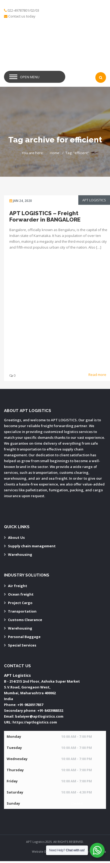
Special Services (22, 645)
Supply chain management (32, 546)
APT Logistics (94, 200)
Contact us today (21, 16)
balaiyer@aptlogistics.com (39, 716)
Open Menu (29, 77)
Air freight (17, 585)
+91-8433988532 (50, 710)
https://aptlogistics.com (35, 722)
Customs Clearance (25, 619)
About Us (16, 537)
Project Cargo (20, 602)
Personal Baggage (24, 636)
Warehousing (20, 554)
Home (54, 152)
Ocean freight (21, 594)
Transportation (22, 611)
